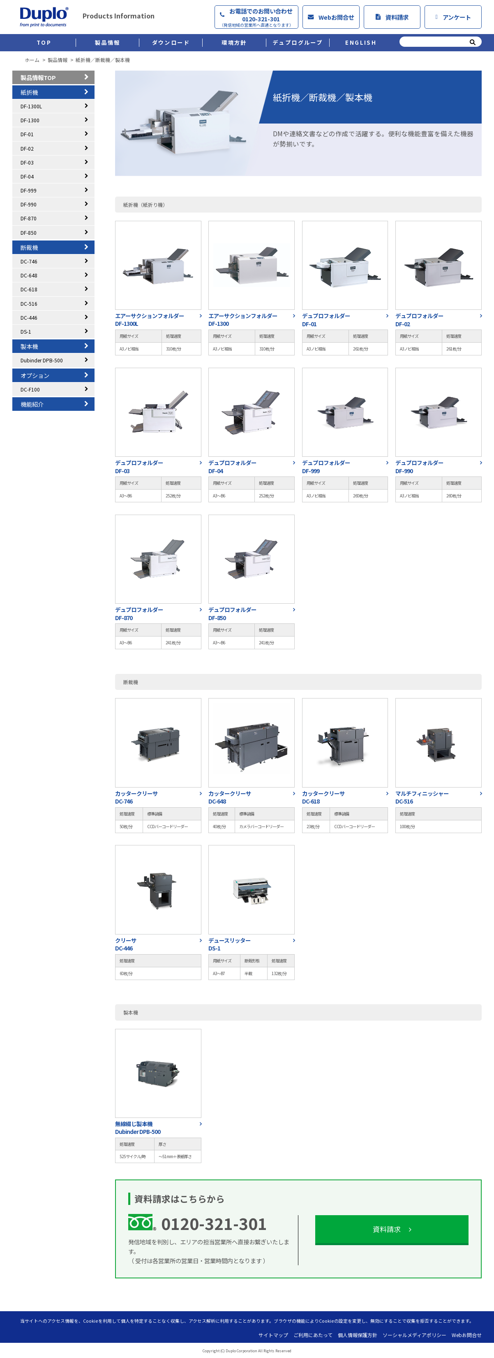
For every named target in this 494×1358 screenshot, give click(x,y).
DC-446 (29, 317)
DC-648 (29, 275)
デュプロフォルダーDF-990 (419, 466)
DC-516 (29, 303)
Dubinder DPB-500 (42, 360)
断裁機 (29, 247)
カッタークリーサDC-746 (136, 797)
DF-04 (27, 176)
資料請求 (392, 17)
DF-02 (27, 148)
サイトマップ (273, 1334)
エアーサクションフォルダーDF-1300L (149, 319)
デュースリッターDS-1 (229, 944)
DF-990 (29, 204)
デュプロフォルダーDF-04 (232, 466)
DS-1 (26, 331)
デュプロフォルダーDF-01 (326, 319)
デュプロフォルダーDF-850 (232, 613)
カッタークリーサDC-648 (229, 797)
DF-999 (29, 190)
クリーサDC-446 (125, 944)
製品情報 (107, 42)
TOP (44, 42)
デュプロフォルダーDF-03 (139, 466)
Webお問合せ (331, 17)
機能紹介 (32, 404)
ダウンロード (171, 42)
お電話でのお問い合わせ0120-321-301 (256, 17)
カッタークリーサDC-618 (323, 797)
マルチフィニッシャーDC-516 (422, 797)
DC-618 (29, 289)
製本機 (29, 346)
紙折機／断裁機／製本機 (103, 59)
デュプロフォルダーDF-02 (419, 319)
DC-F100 (30, 389)
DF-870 (29, 218)
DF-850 (29, 232)
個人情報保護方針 (357, 1334)
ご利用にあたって (312, 1334)
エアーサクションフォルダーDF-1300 (242, 319)
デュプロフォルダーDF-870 (139, 613)
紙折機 (29, 92)
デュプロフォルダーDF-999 (326, 466)
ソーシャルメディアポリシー (414, 1334)
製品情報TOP (38, 77)
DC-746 (29, 261)
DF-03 (27, 162)
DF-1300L (31, 106)
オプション (35, 375)
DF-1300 (30, 120)
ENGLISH (360, 42)
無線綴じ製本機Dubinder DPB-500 (137, 1128)
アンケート (453, 17)
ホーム (32, 59)
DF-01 (27, 134)
